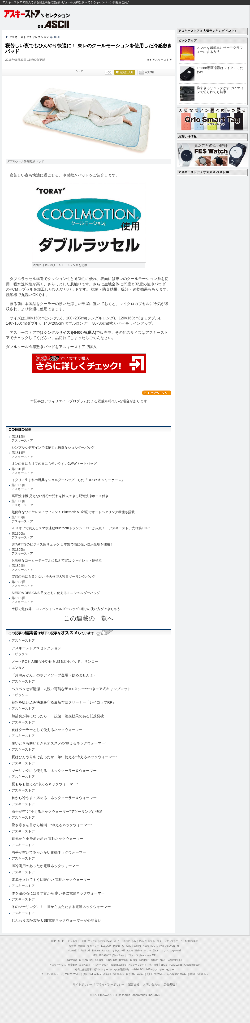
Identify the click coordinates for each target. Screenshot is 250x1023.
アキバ (142, 941)
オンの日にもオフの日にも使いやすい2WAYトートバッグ (54, 463)
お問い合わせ (151, 984)
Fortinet (154, 960)
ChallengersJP (192, 964)
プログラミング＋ (137, 964)
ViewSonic (119, 955)
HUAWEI (72, 950)
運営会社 (133, 984)
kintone (96, 950)
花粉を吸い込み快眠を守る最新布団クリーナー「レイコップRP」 (64, 702)
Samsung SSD (75, 960)
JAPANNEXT (175, 960)
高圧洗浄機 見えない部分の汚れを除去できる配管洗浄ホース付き (60, 496)
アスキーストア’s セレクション (29, 37)
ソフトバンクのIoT (171, 950)
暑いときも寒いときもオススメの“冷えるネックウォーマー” (59, 743)
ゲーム (179, 941)
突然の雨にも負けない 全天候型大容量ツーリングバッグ (53, 576)
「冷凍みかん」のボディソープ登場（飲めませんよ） (54, 675)
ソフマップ (132, 955)
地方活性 (153, 964)
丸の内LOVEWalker (177, 974)
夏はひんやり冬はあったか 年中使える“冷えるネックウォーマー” (64, 757)
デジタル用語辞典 (119, 969)
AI (59, 941)
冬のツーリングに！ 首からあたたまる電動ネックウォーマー (61, 907)
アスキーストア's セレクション (37, 14)
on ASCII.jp (53, 24)
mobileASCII (137, 969)
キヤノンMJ (118, 950)
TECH (82, 941)
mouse (81, 946)
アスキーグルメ (100, 964)
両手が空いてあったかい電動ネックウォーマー (49, 852)
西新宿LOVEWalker (113, 974)
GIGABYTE (105, 955)
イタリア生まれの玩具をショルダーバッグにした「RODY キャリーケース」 (68, 480)
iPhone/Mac (105, 941)
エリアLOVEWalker (70, 974)
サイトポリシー (83, 984)
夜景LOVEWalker (135, 974)
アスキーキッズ (57, 964)
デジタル (92, 941)
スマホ (151, 941)
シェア (79, 71)
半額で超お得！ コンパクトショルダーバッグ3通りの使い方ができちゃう (66, 609)
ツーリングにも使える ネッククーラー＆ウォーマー (54, 771)
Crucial (99, 960)
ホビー (117, 941)
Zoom (156, 950)
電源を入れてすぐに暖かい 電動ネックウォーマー (51, 879)
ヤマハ (147, 950)
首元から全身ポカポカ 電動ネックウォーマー (47, 839)
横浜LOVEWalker (92, 974)
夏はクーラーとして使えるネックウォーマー (47, 730)
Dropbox (123, 960)
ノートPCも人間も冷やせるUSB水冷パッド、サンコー (55, 661)
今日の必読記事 (83, 969)
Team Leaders (118, 964)
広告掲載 (169, 984)
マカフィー (93, 946)
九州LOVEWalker (156, 974)
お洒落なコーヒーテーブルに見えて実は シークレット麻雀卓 (57, 560)
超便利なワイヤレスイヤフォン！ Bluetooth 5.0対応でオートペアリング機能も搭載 (73, 512)
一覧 (108, 72)
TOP (53, 941)
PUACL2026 (175, 964)
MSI (95, 955)
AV (135, 941)
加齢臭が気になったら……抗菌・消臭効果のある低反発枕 (58, 716)
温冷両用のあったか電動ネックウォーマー (45, 866)
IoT (63, 941)
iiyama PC (118, 946)
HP (178, 946)
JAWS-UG (84, 950)
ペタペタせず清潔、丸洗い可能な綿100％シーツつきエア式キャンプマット (71, 689)
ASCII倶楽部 (191, 941)
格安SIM (72, 964)
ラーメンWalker (49, 974)
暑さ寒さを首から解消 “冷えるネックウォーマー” (52, 825)
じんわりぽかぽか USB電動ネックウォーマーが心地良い (56, 920)
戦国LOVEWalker (199, 974)
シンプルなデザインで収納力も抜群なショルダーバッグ (53, 447)
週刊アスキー (101, 969)
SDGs (163, 964)
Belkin (138, 950)
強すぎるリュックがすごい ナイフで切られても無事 (220, 90)
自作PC (127, 941)
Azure (130, 950)
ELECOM (106, 946)
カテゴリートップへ (156, 393)
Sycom (137, 946)
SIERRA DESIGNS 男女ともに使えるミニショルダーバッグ (56, 593)
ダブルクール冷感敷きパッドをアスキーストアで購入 (51, 347)
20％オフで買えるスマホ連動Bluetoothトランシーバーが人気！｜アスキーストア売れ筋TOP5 (81, 528)
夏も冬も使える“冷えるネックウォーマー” (45, 784)
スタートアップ (165, 941)
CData (133, 960)
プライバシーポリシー (110, 984)
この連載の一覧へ (89, 618)
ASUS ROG (149, 946)
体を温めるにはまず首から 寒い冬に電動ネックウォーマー (58, 893)
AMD (128, 946)
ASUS (163, 960)
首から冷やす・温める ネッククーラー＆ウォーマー (54, 798)
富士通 (72, 946)
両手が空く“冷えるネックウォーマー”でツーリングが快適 (57, 811)
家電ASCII (84, 964)
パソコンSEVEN (166, 946)
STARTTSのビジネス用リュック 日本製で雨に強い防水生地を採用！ (62, 544)
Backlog (143, 960)
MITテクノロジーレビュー (160, 969)
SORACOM (111, 960)
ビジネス (72, 941)
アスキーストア (162, 59)
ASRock (89, 960)
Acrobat (106, 950)
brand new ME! (148, 955)
